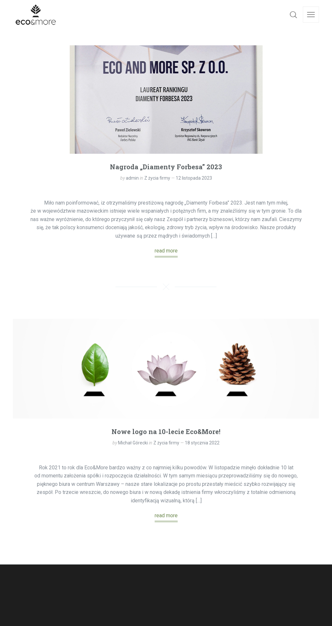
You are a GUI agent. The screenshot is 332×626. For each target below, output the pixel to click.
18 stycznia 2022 (202, 442)
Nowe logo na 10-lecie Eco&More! (166, 431)
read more (166, 251)
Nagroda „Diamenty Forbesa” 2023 (166, 166)
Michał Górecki (133, 442)
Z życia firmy (157, 178)
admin (132, 178)
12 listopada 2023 (194, 178)
